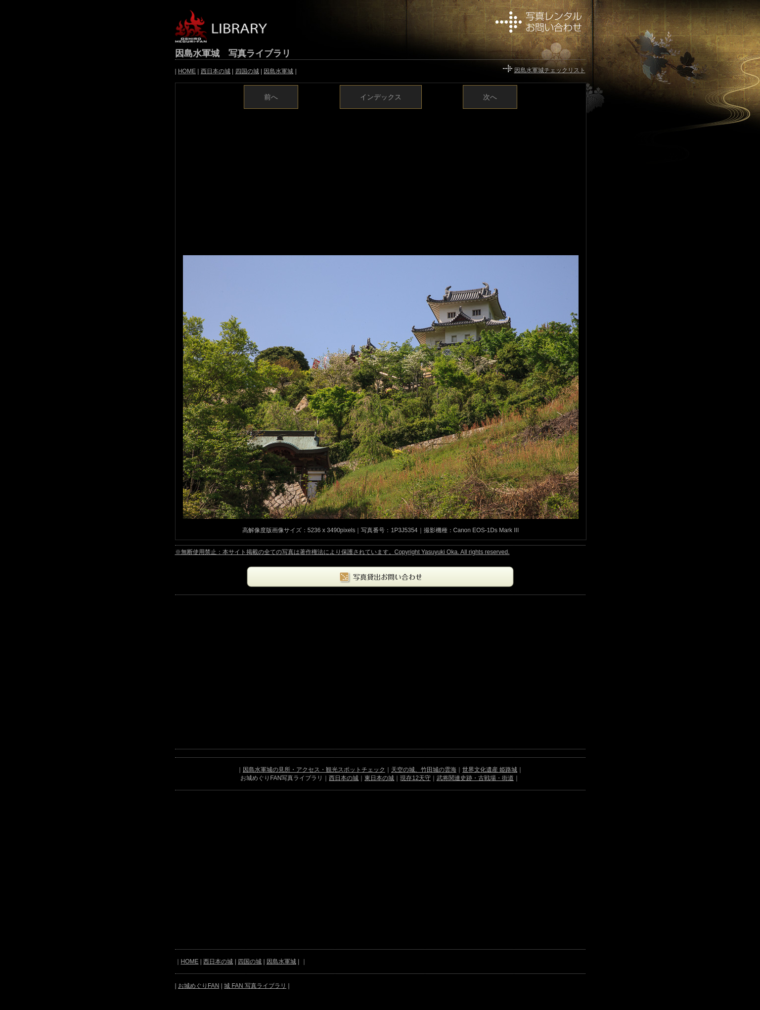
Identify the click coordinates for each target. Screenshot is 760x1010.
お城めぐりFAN (198, 985)
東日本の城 (379, 778)
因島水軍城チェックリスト (549, 70)
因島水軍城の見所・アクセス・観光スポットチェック (314, 769)
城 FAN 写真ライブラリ (255, 985)
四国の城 (247, 71)
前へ (271, 97)
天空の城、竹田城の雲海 (423, 769)
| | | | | (236, 71)
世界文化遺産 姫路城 (489, 769)
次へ (490, 97)
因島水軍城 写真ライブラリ (233, 53)
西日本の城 (215, 71)
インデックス (381, 97)
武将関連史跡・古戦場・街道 (475, 778)
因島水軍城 (278, 71)
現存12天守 (415, 778)
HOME (187, 71)
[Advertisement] (381, 181)
